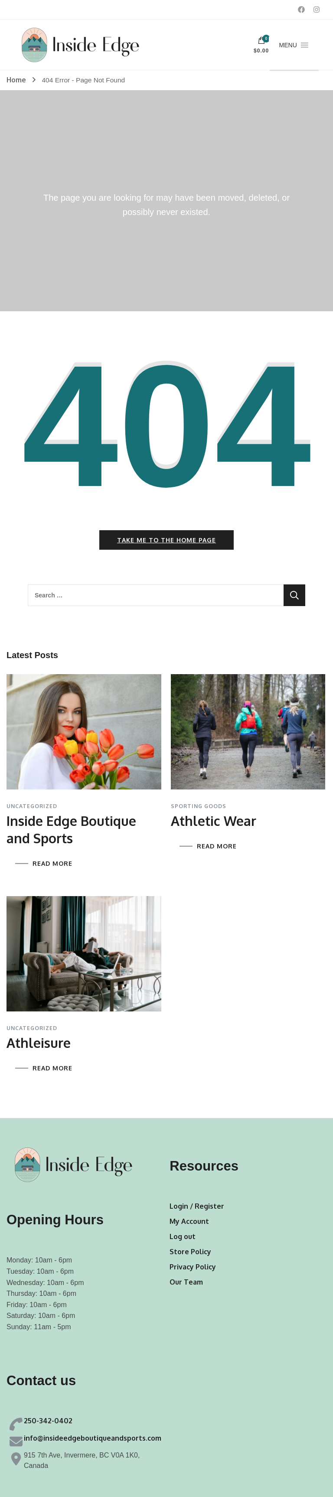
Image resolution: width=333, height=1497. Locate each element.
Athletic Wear (213, 820)
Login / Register (197, 1206)
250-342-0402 (48, 1420)
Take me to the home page (166, 540)
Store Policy (190, 1251)
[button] (288, 45)
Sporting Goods (198, 806)
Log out (183, 1236)
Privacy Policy (193, 1266)
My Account (189, 1221)
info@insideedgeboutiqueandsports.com (92, 1438)
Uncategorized (32, 806)
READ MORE (52, 864)
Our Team (186, 1282)
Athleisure (39, 1042)
